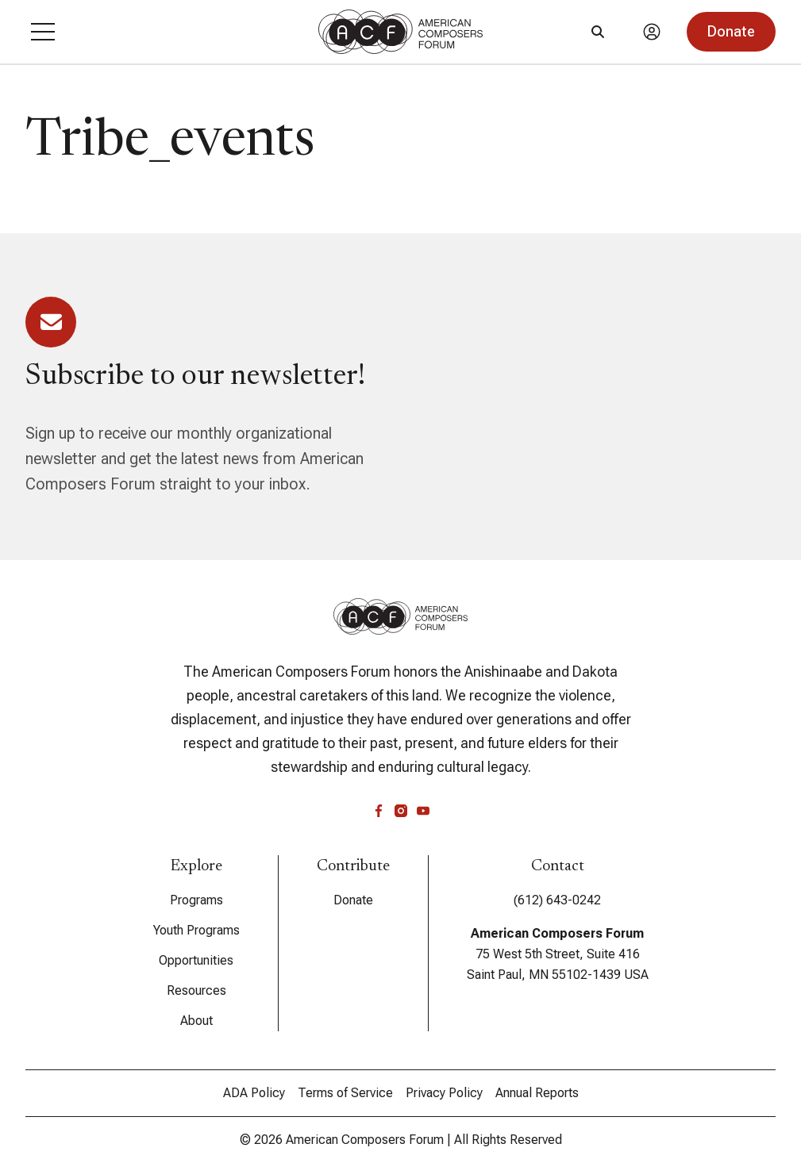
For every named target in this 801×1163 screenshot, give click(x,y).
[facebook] (378, 810)
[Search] (598, 32)
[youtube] (423, 810)
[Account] (652, 32)
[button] (42, 31)
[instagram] (401, 810)
